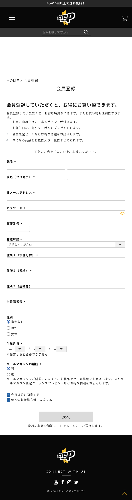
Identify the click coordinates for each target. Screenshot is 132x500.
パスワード (17, 208)
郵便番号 (15, 223)
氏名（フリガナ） (21, 177)
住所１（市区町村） (23, 255)
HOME (13, 81)
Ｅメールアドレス (21, 192)
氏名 (12, 161)
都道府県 (15, 239)
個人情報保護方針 (24, 400)
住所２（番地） (20, 270)
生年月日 (15, 343)
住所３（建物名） (19, 286)
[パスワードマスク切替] (122, 213)
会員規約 (17, 394)
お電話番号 (17, 301)
